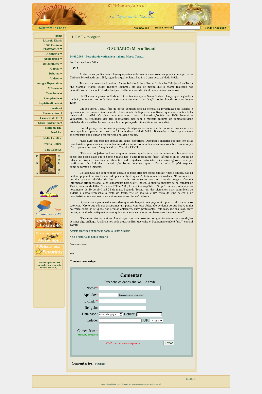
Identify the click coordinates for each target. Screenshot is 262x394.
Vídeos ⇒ (56, 78)
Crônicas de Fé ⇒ (51, 118)
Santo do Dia (53, 127)
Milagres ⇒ (55, 88)
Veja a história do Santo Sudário (89, 236)
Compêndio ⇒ (53, 98)
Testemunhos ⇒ (52, 63)
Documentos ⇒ (52, 113)
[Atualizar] (100, 366)
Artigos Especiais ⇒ (49, 83)
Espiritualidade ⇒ (50, 103)
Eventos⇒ (56, 108)
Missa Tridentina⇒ (50, 122)
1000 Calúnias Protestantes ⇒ (52, 47)
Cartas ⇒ (56, 68)
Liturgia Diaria (52, 40)
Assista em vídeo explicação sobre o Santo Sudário (100, 230)
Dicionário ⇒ (53, 53)
